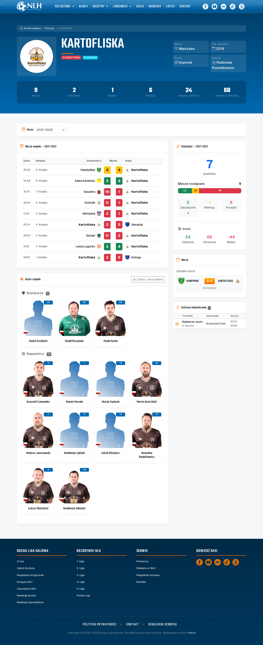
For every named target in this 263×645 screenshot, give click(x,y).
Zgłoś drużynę (26, 568)
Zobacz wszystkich (148, 279)
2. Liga (81, 568)
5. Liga (81, 588)
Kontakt (141, 582)
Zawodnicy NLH (26, 588)
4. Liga (81, 582)
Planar (192, 633)
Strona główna (30, 28)
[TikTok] (232, 8)
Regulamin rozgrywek (30, 575)
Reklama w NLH (146, 568)
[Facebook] (205, 8)
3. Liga (81, 575)
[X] (242, 8)
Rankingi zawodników (30, 602)
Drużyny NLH (24, 582)
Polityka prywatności (100, 624)
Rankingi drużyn (26, 595)
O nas (20, 561)
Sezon (27, 129)
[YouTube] (214, 8)
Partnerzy (142, 561)
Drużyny (49, 28)
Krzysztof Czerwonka (220, 323)
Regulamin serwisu (148, 575)
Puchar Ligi (83, 595)
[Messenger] (223, 8)
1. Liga (80, 561)
